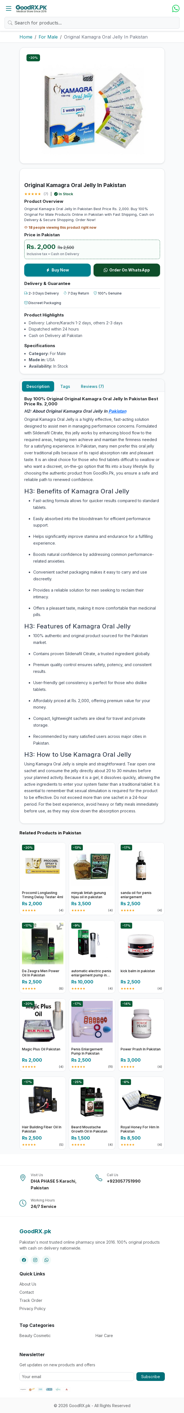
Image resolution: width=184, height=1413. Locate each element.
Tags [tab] (65, 386)
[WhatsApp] (175, 8)
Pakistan (117, 411)
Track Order (30, 1300)
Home (25, 37)
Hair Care (104, 1335)
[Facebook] (23, 1259)
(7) (45, 194)
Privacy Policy (32, 1308)
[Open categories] (9, 8)
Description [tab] (38, 386)
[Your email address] (76, 1376)
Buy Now (57, 270)
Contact (26, 1292)
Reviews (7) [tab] (92, 386)
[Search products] (92, 23)
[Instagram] (35, 1259)
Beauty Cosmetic (35, 1335)
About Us (27, 1284)
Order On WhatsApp (127, 270)
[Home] (31, 8)
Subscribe (150, 1376)
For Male (48, 37)
